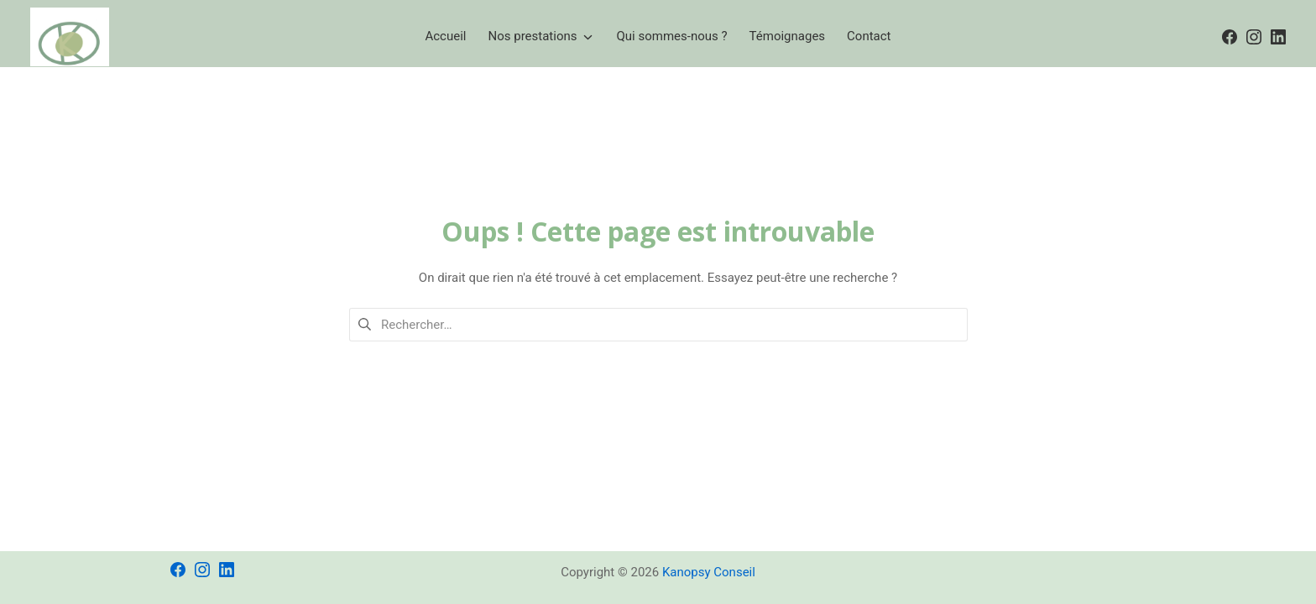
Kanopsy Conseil (708, 572)
